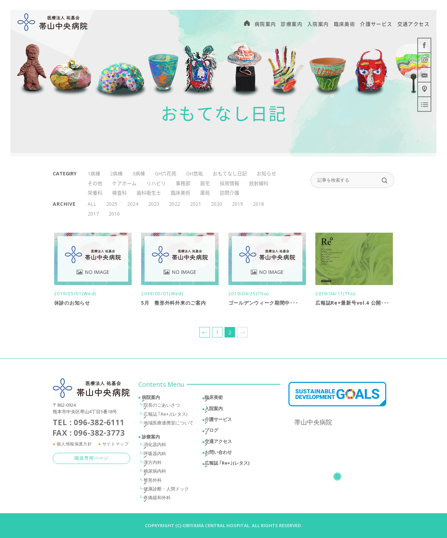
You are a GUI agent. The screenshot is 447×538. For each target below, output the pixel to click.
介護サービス (218, 420)
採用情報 (229, 183)
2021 (195, 204)
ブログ (211, 431)
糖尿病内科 (155, 472)
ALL (92, 204)
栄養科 (95, 192)
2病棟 (116, 173)
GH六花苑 (165, 173)
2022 (174, 204)
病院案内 (151, 398)
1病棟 (94, 173)
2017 (93, 213)
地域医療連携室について (168, 424)
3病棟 (138, 173)
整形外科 (153, 481)
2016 (114, 213)
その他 (95, 183)
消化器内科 (155, 445)
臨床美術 (180, 192)
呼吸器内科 (155, 454)
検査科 (119, 192)
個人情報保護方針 (74, 445)
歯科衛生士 (149, 192)
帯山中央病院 (313, 423)
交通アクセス (218, 442)
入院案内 (214, 409)
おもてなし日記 (230, 173)
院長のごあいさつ (162, 406)
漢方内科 (153, 463)
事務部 (183, 183)
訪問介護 (229, 192)
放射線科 (259, 183)
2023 (153, 204)
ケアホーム (124, 183)
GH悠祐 (194, 173)
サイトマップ (115, 445)
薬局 (205, 192)
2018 (258, 204)
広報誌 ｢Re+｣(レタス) (165, 415)
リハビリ (156, 183)
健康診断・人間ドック (166, 490)
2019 (237, 204)
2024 (132, 204)
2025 (111, 204)
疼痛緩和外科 (157, 498)
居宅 (205, 183)
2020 (216, 204)
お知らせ (266, 173)
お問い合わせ (218, 453)
